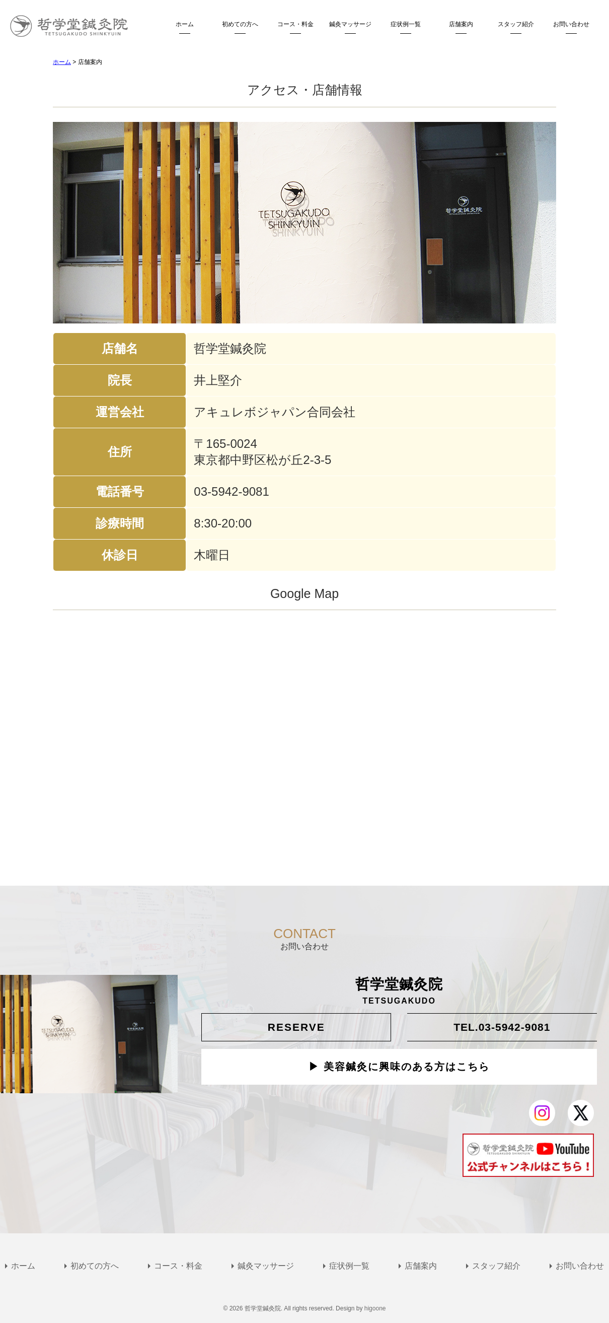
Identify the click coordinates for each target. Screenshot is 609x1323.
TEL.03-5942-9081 (501, 1027)
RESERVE (296, 1027)
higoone (375, 1308)
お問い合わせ (571, 24)
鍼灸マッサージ (350, 24)
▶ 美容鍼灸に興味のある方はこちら (399, 1067)
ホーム (185, 24)
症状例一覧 (406, 24)
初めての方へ (240, 24)
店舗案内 (461, 24)
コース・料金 (295, 24)
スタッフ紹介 (516, 24)
